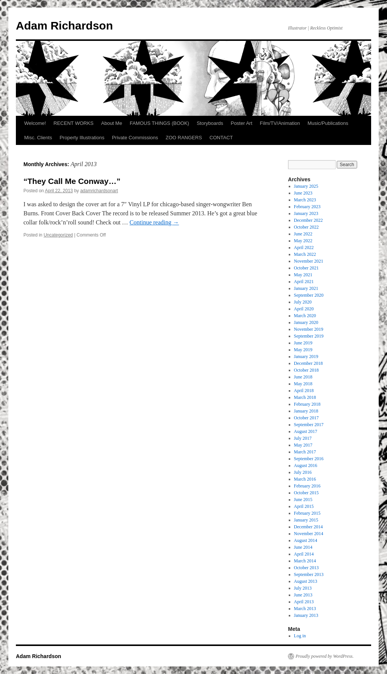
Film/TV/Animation (280, 123)
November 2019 (309, 329)
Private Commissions (135, 137)
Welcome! (35, 123)
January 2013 (306, 615)
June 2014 (303, 547)
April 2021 (304, 281)
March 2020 (305, 315)
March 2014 (305, 560)
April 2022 (304, 247)
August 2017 (305, 431)
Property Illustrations (82, 137)
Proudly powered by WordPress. (325, 656)
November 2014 (309, 533)
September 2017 (309, 424)
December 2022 (308, 220)
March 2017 (305, 452)
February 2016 (307, 486)
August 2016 (305, 465)
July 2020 (303, 302)
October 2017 (306, 417)
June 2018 (303, 377)
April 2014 (304, 554)
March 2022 (305, 254)
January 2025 (306, 186)
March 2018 (305, 397)
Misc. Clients (38, 137)
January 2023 (306, 213)
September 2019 (309, 336)
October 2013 (306, 567)
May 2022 (303, 240)
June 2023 (303, 193)
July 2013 (303, 588)
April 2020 (304, 308)
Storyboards (210, 123)
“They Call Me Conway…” (72, 181)
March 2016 (305, 479)
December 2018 (308, 363)
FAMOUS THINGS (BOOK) (159, 123)
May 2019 (303, 349)
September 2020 (309, 295)
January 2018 (306, 411)
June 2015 (303, 499)
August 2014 (305, 540)
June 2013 (303, 595)
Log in (300, 635)
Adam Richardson (64, 25)
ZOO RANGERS (184, 137)
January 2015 (306, 520)
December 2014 (308, 526)
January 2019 (306, 356)
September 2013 (309, 574)
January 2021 (306, 288)
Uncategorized (58, 235)
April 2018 (304, 390)
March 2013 (305, 608)
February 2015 (307, 513)
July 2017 (303, 438)
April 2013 (304, 601)
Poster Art (241, 123)
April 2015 (304, 506)
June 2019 (303, 343)
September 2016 (309, 458)
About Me (111, 123)
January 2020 (306, 322)
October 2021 (306, 268)
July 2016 (303, 472)
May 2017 (303, 445)
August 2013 (305, 581)
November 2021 (309, 261)
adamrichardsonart (99, 190)
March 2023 (305, 199)
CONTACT (221, 137)
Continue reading (154, 222)
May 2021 (303, 274)
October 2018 (306, 370)
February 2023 (307, 206)
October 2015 (306, 492)
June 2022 (303, 234)
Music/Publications (328, 123)
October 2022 (306, 227)
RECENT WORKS (74, 123)
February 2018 (307, 404)
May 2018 (303, 383)
